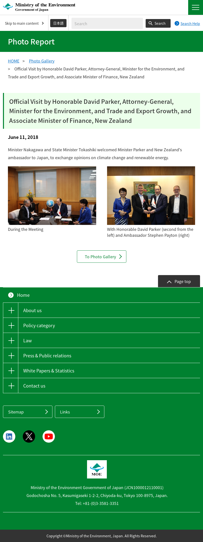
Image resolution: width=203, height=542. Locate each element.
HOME (13, 61)
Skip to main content (22, 23)
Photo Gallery (41, 61)
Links (65, 412)
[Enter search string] (107, 23)
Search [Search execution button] (160, 23)
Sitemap (16, 412)
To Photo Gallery (100, 257)
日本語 (58, 23)
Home (23, 295)
